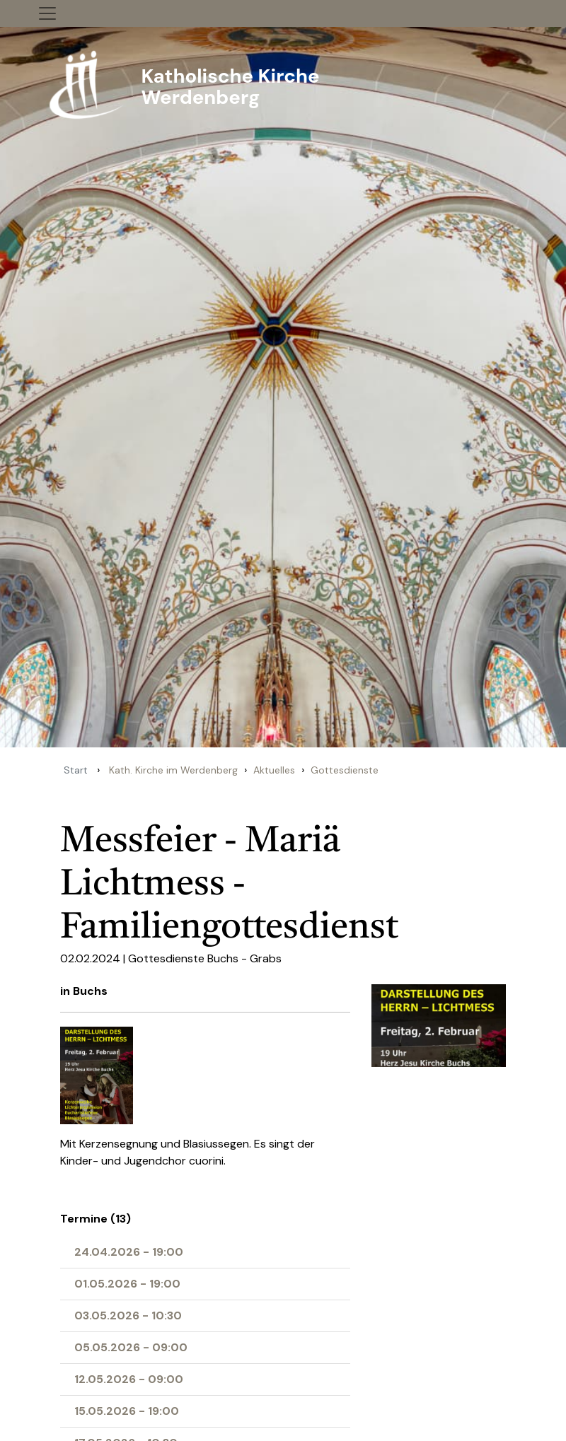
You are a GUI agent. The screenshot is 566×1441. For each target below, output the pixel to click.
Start (76, 770)
